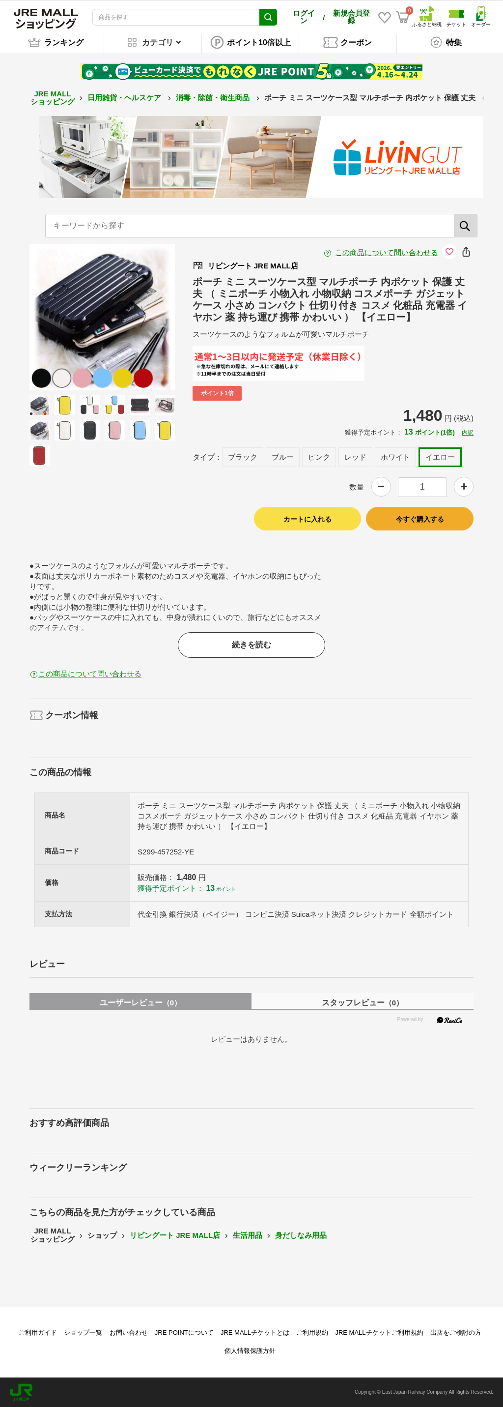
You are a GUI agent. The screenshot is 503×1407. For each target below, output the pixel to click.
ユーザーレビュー (140, 1002)
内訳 (468, 432)
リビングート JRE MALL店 (175, 1235)
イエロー (440, 457)
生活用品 (247, 1235)
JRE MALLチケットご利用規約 (379, 1332)
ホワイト (395, 457)
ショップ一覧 (83, 1332)
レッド (355, 457)
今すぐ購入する (420, 519)
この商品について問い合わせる (386, 252)
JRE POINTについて (184, 1332)
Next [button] (137, 317)
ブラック (242, 457)
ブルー (283, 457)
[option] (102, 317)
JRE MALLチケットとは (255, 1332)
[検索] (465, 225)
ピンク (319, 457)
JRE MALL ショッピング (52, 97)
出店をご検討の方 (455, 1332)
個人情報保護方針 (250, 1350)
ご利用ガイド (38, 1332)
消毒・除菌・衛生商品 (214, 97)
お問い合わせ (129, 1332)
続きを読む (251, 645)
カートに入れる (307, 519)
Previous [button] (67, 317)
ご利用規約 (312, 1332)
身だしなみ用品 (301, 1235)
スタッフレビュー (362, 1002)
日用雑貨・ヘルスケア (125, 97)
